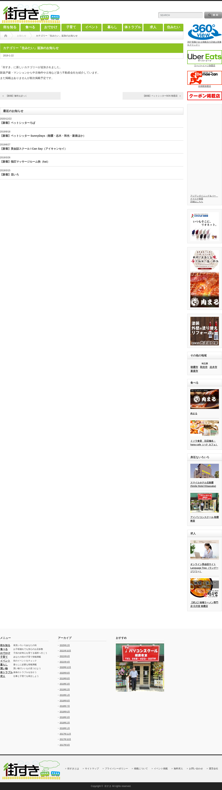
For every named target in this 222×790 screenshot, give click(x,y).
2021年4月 (65, 662)
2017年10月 (65, 739)
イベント (91, 27)
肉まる (193, 413)
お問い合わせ (196, 768)
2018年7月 (65, 706)
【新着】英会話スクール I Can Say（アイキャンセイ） (33, 148)
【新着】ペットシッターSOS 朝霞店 (160, 96)
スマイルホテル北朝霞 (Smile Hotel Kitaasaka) (203, 484)
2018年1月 (65, 728)
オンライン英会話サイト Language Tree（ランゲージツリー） (204, 568)
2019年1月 (65, 695)
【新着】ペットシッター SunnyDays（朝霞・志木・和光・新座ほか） (43, 135)
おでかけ (50, 27)
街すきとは (73, 768)
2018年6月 (65, 711)
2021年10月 (65, 650)
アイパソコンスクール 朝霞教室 (204, 519)
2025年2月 (65, 645)
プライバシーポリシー (116, 768)
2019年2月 (65, 689)
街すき (107, 786)
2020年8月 (65, 673)
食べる (30, 27)
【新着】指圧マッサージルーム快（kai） (25, 161)
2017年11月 (65, 734)
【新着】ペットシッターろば (17, 122)
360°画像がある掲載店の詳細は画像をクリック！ (204, 35)
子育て (71, 27)
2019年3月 (65, 684)
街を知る (9, 27)
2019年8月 (65, 678)
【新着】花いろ (9, 174)
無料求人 (178, 768)
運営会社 (213, 768)
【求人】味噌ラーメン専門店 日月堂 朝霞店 (204, 604)
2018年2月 (65, 722)
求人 (153, 27)
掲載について (141, 768)
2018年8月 (65, 700)
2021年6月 (65, 656)
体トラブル (133, 27)
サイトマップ (92, 768)
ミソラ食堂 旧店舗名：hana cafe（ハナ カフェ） (204, 443)
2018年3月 (65, 717)
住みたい (173, 27)
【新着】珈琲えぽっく (16, 96)
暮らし (112, 27)
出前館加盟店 (204, 79)
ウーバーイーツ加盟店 (204, 58)
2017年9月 (65, 745)
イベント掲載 (161, 768)
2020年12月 (65, 667)
